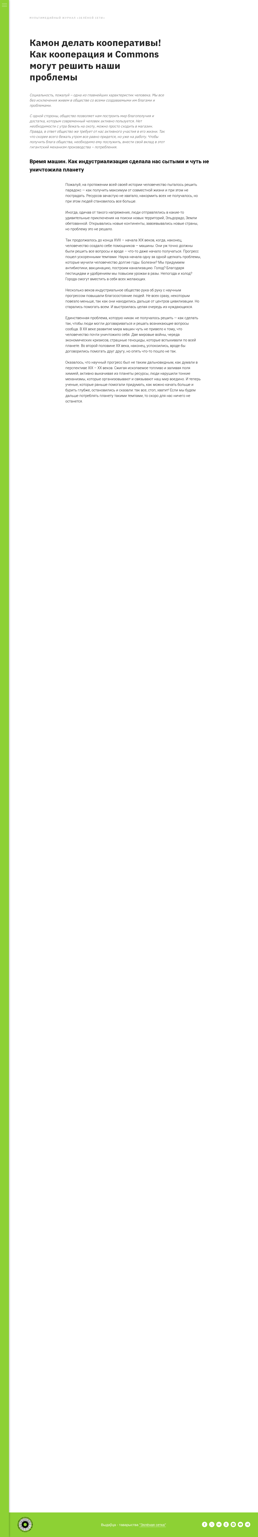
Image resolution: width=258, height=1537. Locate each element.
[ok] (226, 1526)
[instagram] (233, 1526)
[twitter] (211, 1526)
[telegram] (247, 1526)
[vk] (219, 1526)
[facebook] (204, 1526)
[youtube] (240, 1526)
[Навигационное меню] (4, 5)
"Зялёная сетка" (152, 1525)
